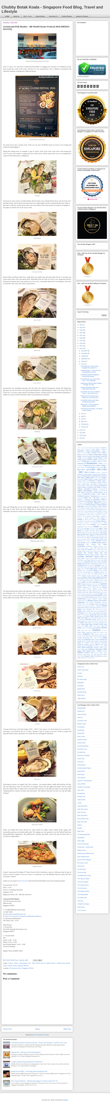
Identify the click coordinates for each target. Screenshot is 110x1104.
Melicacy (80, 676)
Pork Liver (104, 617)
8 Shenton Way (91, 501)
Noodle (104, 606)
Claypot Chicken (94, 554)
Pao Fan (95, 609)
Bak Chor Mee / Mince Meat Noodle (96, 531)
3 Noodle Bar (85, 461)
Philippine (90, 613)
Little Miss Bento (82, 806)
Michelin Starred (97, 599)
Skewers (101, 634)
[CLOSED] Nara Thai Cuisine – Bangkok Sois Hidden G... (90, 367)
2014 (81, 432)
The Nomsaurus (82, 888)
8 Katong (94, 489)
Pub (97, 621)
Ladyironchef (81, 799)
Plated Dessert (94, 616)
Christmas (87, 554)
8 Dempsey (93, 482)
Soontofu (79, 636)
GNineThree (81, 771)
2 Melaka (102, 449)
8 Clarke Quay (100, 481)
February (84, 424)
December (84, 351)
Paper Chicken (103, 609)
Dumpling (80, 565)
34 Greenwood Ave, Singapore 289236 (21, 968)
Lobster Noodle (85, 595)
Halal (105, 575)
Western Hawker (98, 652)
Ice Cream (83, 580)
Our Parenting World (83, 834)
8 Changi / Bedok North (99, 479)
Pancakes (89, 609)
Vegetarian (91, 649)
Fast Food (80, 567)
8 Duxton (100, 484)
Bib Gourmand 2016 (102, 535)
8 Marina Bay (97, 492)
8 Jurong (103, 487)
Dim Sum (94, 562)
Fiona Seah (80, 758)
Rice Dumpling (95, 622)
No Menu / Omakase (95, 606)
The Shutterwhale (82, 894)
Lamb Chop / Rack (87, 592)
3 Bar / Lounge (91, 452)
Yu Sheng (85, 656)
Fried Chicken (93, 570)
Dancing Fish (80, 562)
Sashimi (104, 628)
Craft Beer (80, 560)
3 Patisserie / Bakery (96, 461)
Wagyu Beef (81, 651)
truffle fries (92, 657)
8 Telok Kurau (87, 506)
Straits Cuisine (95, 639)
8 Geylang (96, 485)
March (83, 421)
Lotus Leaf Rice (81, 597)
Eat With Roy (81, 752)
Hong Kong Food (98, 578)
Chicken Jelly (96, 551)
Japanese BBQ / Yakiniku (84, 585)
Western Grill (89, 652)
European (98, 565)
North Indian (80, 607)
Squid (100, 637)
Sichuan (79, 634)
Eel (88, 565)
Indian (83, 582)
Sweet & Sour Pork (91, 642)
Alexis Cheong (81, 714)
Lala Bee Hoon (99, 590)
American (104, 524)
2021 (81, 335)
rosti (88, 657)
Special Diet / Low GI (91, 637)
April (82, 419)
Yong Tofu (79, 656)
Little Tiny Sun (81, 812)
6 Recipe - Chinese (101, 472)
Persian (86, 613)
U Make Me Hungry (83, 904)
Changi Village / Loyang (87, 548)
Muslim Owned (86, 604)
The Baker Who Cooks (84, 875)
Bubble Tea (89, 542)
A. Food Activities (85, 516)
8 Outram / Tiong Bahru (91, 496)
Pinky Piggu (81, 841)
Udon (86, 649)
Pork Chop (84, 618)
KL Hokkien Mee (94, 587)
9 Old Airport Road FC (89, 513)
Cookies (91, 558)
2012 (81, 438)
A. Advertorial (98, 513)
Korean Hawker (92, 589)
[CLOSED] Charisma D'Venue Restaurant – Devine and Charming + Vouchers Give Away (39, 1042)
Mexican (89, 599)
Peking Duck (90, 611)
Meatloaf (105, 597)
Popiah (101, 616)
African (98, 524)
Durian (85, 565)
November (84, 353)
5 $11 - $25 (85, 470)
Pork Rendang (81, 619)
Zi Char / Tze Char (94, 656)
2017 (81, 346)
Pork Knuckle (97, 618)
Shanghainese (89, 632)
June (82, 413)
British (79, 542)
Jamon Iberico (96, 584)
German (102, 572)
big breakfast (104, 656)
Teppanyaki (96, 646)
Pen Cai (96, 611)
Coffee (102, 556)
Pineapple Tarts (81, 616)
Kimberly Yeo (81, 796)
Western (26, 965)
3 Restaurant (23, 963)
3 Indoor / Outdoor (91, 459)
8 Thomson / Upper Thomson (99, 506)
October (83, 356)
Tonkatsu (96, 647)
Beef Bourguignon (94, 532)
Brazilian (88, 540)
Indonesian (89, 582)
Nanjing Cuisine (94, 604)
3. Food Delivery (90, 467)
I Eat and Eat (81, 777)
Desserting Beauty (82, 746)
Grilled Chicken (98, 574)
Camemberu (81, 727)
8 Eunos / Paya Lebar (87, 485)
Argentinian (80, 527)
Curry (105, 560)
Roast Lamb (80, 626)
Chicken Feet (89, 551)
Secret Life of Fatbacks (84, 859)
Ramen (82, 623)
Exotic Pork (104, 565)
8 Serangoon (86, 499)
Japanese (103, 584)
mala (78, 657)
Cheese (90, 549)
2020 (81, 338)
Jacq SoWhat (81, 784)
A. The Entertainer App (94, 522)
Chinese (80, 555)
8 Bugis (103, 477)
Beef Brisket (103, 532)
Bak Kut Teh (81, 532)
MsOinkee (80, 686)
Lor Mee (104, 595)
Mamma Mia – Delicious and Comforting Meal (25, 1052)
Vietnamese (99, 649)
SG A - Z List (27, 16)
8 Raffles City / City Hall (90, 498)
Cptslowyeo (80, 730)
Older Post (67, 1029)
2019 (81, 340)
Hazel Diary (80, 774)
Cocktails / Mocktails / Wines (88, 556)
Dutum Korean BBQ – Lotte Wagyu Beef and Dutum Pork (29, 1071)
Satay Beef (84, 630)
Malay (87, 597)
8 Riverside (102, 498)
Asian (96, 526)
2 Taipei (103, 451)
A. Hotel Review (100, 518)
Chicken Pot (104, 551)
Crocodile (97, 560)
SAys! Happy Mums (83, 856)
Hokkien (82, 578)
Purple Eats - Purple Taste (85, 847)
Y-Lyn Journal (81, 910)
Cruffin (101, 560)
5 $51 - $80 (31, 963)
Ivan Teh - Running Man (84, 780)
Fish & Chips (93, 567)
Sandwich (98, 628)
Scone (89, 630)
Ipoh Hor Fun (103, 582)
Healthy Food (100, 577)
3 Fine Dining (95, 456)
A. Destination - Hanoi (99, 514)
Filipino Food (86, 567)
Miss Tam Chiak (82, 822)
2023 (81, 330)
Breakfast (98, 540)
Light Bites (89, 594)
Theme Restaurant (87, 647)
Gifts (106, 572)
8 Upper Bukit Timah (91, 508)
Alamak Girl (80, 711)
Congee (87, 558)
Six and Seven (81, 869)
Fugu (92, 572)
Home (37, 1029)
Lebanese (79, 594)
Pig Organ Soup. (85, 614)
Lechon (84, 594)
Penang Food (103, 611)
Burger (99, 542)
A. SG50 (85, 522)
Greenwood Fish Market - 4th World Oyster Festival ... (91, 409)
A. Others (102, 519)
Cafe (99, 544)
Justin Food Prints (82, 670)
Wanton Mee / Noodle (94, 651)
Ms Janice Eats (82, 679)
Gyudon (89, 575)
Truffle (101, 647)
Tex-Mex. (101, 646)
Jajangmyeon (89, 584)
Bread (93, 540)
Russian (98, 626)
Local (91, 595)
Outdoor (98, 607)
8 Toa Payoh (81, 508)
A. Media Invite (60, 963)
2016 (81, 348)
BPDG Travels (81, 724)
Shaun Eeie (80, 866)
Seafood (20, 965)
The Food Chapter (82, 882)
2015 (81, 430)
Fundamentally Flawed (84, 768)
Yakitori (105, 654)
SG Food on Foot (82, 863)
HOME (7, 16)
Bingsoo (79, 537)
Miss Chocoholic (82, 815)
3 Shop (100, 463)
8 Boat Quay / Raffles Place (92, 476)
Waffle (105, 649)
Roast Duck (103, 624)
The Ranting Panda (83, 891)
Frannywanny (81, 765)
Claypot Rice (103, 554)
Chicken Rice (82, 553)
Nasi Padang (85, 606)
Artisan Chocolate (88, 526)
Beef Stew (80, 536)
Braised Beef (95, 539)
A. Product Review (99, 521)
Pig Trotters (104, 614)
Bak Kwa (87, 532)
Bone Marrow (87, 539)
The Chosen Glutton (83, 878)
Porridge (94, 619)
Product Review (67, 16)
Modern (90, 601)
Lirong (79, 803)
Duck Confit (98, 563)
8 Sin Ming (104, 501)
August (83, 361)
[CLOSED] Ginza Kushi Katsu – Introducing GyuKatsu (90, 401)
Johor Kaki (80, 790)
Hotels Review (40, 16)
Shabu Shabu (81, 632)
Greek (92, 573)
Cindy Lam (80, 667)
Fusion (96, 572)
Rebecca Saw (81, 850)
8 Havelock (102, 485)
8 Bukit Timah (50, 963)
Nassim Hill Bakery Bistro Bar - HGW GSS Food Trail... (90, 388)
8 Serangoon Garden (98, 499)
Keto (100, 587)
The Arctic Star (23, 881)
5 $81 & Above (40, 963)
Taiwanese (104, 642)
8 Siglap (99, 501)
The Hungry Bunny (83, 885)
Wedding (105, 651)
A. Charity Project (89, 514)
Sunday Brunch (81, 641)
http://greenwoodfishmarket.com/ (15, 914)
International (96, 582)
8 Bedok (103, 476)
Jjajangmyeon (85, 587)
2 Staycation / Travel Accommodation (92, 450)
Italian (79, 584)
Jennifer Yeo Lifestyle (83, 787)
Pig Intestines (97, 613)
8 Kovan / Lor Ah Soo (99, 490)
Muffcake (79, 604)
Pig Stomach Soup (95, 614)
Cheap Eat (84, 549)
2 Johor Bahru (94, 449)
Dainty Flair (80, 733)
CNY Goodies (91, 544)
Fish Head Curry (91, 568)
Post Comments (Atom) (41, 1035)
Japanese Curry (96, 585)
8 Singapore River (81, 503)
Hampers (79, 577)
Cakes (105, 544)
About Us (16, 16)
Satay (78, 630)
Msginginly (80, 682)
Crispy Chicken (91, 560)
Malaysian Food (93, 597)
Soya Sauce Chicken (91, 636)
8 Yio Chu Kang (86, 509)
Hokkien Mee (88, 578)
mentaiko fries (83, 657)
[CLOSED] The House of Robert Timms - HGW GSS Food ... (90, 392)
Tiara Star (80, 901)
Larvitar (79, 673)
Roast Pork (88, 626)
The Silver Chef (82, 897)
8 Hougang (89, 487)
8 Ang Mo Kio (95, 474)
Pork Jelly (90, 617)
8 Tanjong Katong (89, 504)
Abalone (93, 524)
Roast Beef (84, 624)
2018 (81, 343)
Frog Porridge (86, 572)
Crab (95, 558)
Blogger (65, 1100)
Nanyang (101, 604)
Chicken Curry (81, 551)
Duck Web (104, 563)
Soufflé (83, 636)
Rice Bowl (88, 623)
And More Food (82, 720)
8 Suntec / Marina (92, 503)
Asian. (101, 526)
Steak (105, 638)
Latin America (103, 592)
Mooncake (98, 602)
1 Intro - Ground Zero (82, 447)
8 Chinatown (91, 481)
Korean (105, 587)
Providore (93, 621)
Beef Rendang (97, 534)
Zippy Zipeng (81, 698)
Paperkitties (80, 837)
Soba (105, 634)
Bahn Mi (84, 530)
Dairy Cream (81, 736)
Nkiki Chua (80, 831)
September (84, 358)
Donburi (99, 562)
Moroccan (104, 602)
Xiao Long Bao (98, 654)
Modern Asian (98, 600)
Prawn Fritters (103, 619)
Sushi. (83, 642)
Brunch (83, 542)
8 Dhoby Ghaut (101, 482)
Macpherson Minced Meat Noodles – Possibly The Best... (91, 384)
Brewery (104, 540)
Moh (87, 602)
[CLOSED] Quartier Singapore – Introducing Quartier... (90, 375)
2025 (81, 325)
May (82, 416)
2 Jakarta (86, 449)
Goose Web (87, 573)
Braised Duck (103, 539)
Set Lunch (104, 630)
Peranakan (80, 613)
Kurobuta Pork (81, 590)
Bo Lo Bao (80, 539)
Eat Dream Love (82, 749)
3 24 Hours (83, 452)
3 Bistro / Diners (13, 963)
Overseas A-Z (53, 16)
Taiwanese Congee (82, 644)
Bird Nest (84, 537)
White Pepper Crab (88, 654)
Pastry (84, 611)
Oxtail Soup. (104, 607)
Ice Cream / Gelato (92, 580)
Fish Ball (83, 568)
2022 (81, 332)
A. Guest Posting (88, 518)
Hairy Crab (100, 575)
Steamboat (87, 639)
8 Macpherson (89, 492)
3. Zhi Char (99, 467)
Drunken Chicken (90, 563)
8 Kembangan (101, 489)
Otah (94, 607)
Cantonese (81, 546)
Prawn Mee (80, 621)
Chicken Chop (103, 549)
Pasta (79, 611)
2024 (81, 327)
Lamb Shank (96, 592)
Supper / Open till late (101, 641)
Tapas (97, 644)
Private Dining (87, 621)
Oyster (15, 965)
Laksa (93, 590)
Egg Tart (92, 565)
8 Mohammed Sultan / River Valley (93, 494)
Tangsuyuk (91, 644)
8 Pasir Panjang (102, 496)
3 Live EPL (101, 459)
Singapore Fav (88, 634)
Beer (91, 536)
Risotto (102, 623)
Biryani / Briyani (91, 537)
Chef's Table (96, 549)
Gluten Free (80, 573)
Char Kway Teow (99, 548)
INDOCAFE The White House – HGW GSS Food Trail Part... (90, 396)
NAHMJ (79, 828)
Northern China (88, 607)
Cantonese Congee (91, 546)
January (83, 427)
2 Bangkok (103, 447)
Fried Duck (101, 570)
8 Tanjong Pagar (101, 504)
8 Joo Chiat (96, 487)
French (79, 570)
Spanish (100, 636)
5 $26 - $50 (95, 469)
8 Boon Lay (97, 477)
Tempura (84, 646)
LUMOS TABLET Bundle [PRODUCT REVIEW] (26, 1062)
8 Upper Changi (102, 508)
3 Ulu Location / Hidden (98, 465)
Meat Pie (100, 597)
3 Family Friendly (86, 456)
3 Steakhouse (87, 465)
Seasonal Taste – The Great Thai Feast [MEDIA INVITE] (91, 371)
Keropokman (81, 793)
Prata (98, 619)
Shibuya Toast (103, 632)
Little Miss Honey (82, 809)
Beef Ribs (104, 534)
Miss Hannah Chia (82, 818)
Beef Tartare (87, 535)
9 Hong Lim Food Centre (94, 511)
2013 (81, 435)
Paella (83, 609)
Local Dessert (98, 595)
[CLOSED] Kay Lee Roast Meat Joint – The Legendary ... (90, 379)
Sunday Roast (90, 641)
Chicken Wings (93, 553)
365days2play (81, 708)
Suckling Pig (103, 639)
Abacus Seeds (86, 524)
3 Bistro (98, 452)
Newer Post (7, 1029)
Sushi (79, 642)
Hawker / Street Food (88, 577)
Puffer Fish (101, 621)
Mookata (92, 602)
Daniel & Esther (82, 739)
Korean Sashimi (102, 589)
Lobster (9, 965)
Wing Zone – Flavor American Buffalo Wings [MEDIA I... (90, 405)
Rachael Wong (81, 692)
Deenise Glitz (81, 743)
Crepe (84, 560)
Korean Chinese (81, 589)
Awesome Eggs (94, 529)
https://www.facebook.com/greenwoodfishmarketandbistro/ (23, 916)
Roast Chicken (94, 624)
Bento (95, 535)
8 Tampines (103, 503)
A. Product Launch (89, 521)
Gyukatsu (93, 575)
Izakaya (83, 584)
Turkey (82, 649)
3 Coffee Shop (97, 454)
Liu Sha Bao (95, 594)
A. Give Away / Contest (98, 516)
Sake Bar (104, 626)
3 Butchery (84, 454)
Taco (99, 642)
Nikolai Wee (81, 689)
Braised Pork (81, 540)
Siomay (96, 634)
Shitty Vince (81, 695)
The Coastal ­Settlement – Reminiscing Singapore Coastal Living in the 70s (34, 1081)
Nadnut (79, 825)
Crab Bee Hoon (102, 558)
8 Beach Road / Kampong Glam (91, 476)
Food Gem (80, 762)
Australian (86, 529)
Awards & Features (82, 16)
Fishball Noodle (102, 568)
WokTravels (80, 907)
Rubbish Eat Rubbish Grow (85, 853)
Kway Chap (89, 590)
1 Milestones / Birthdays (94, 447)
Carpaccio (100, 546)
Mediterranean (81, 599)
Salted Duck (85, 628)
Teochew (90, 646)
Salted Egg (91, 628)
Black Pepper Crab (101, 537)
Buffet (94, 543)
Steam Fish (80, 639)
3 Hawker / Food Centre (94, 458)
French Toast (85, 570)
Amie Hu (80, 717)
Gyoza (84, 575)
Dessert (87, 562)
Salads (79, 628)
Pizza (87, 616)
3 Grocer (84, 458)
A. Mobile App (95, 519)
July (82, 364)
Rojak (94, 626)
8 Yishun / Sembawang (96, 509)
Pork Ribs (88, 619)
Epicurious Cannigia (83, 755)
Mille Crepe (84, 600)
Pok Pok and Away (83, 844)
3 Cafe (89, 454)
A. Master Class (87, 519)
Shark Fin (96, 632)
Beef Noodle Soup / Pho (84, 534)
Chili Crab (103, 553)
